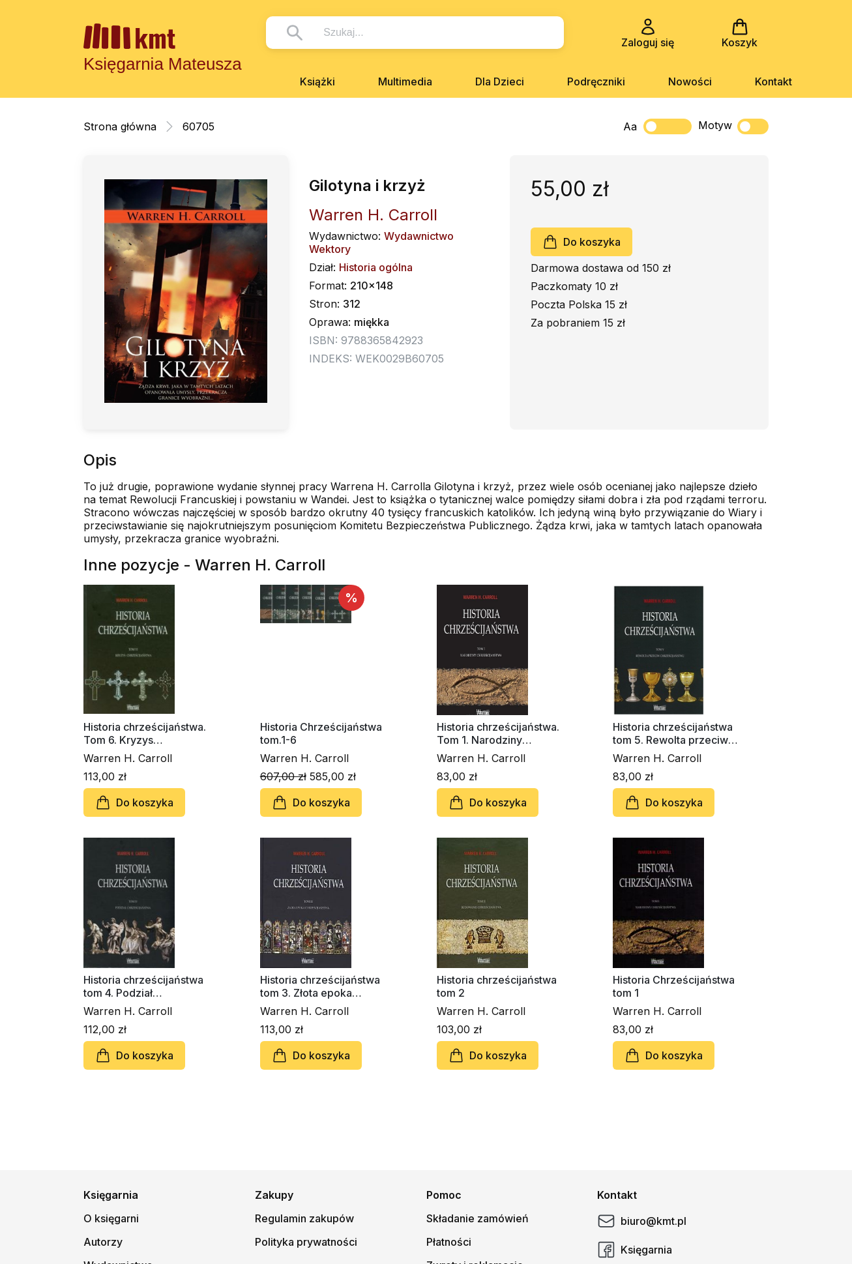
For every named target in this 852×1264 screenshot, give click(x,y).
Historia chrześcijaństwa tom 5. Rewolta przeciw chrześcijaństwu (673, 733)
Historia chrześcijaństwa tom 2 (497, 986)
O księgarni (111, 1218)
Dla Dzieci (499, 81)
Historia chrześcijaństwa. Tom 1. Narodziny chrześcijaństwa (498, 733)
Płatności (448, 1241)
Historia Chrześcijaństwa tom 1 (674, 986)
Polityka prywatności (306, 1241)
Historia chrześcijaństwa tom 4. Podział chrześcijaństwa (143, 986)
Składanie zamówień (477, 1218)
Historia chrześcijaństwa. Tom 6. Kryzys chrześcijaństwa (144, 733)
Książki (317, 81)
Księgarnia (634, 1250)
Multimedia (405, 81)
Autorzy (103, 1241)
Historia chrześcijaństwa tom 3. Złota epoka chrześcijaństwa (320, 986)
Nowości (690, 81)
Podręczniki (596, 81)
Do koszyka (581, 242)
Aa (630, 126)
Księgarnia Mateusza (162, 64)
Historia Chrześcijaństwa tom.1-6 (321, 733)
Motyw (733, 126)
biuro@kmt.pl (641, 1221)
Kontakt (773, 81)
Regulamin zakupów (304, 1218)
